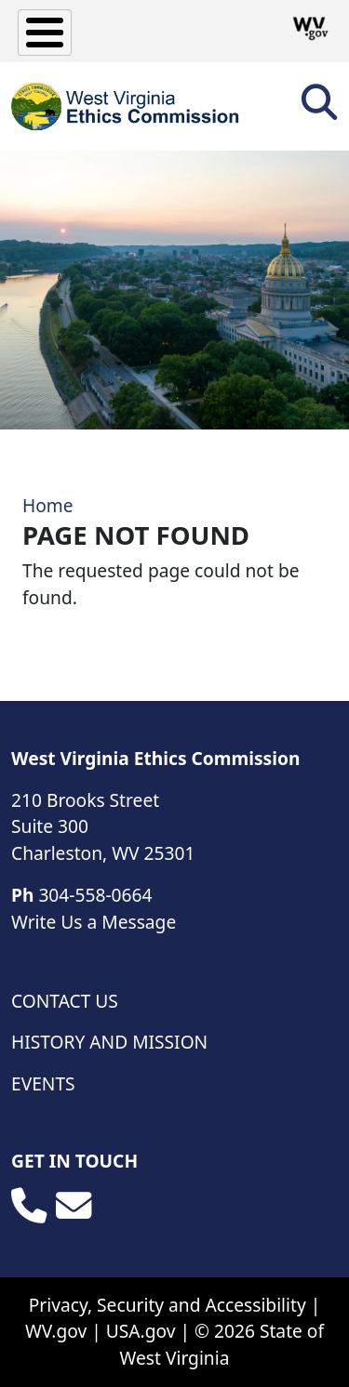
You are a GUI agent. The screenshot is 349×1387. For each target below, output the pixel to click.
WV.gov (56, 1330)
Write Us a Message (93, 921)
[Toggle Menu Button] (45, 32)
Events (43, 1083)
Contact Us (64, 1000)
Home (48, 505)
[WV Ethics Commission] (126, 106)
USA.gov (141, 1330)
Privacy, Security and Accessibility (167, 1304)
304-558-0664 (95, 894)
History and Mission (109, 1041)
